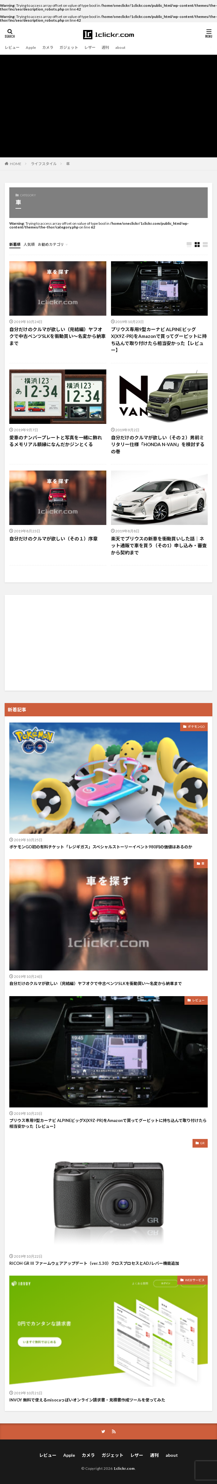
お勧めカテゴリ (51, 244)
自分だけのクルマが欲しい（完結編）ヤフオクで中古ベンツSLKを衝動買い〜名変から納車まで (57, 336)
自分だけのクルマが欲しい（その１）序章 (53, 538)
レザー (89, 47)
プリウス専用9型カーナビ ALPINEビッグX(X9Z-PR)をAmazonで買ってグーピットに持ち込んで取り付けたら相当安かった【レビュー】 (159, 339)
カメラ (47, 47)
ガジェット (69, 47)
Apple (31, 47)
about (120, 47)
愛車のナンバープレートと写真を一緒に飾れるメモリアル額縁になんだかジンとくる (55, 441)
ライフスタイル (44, 163)
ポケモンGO (196, 726)
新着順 (14, 244)
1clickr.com (124, 1468)
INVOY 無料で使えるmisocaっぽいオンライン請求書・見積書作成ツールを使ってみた (87, 1399)
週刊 (105, 47)
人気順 (29, 244)
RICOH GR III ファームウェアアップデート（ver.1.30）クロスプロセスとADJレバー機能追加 (94, 1263)
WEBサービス (195, 1280)
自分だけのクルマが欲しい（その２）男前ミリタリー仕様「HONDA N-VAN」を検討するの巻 (158, 444)
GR (202, 1143)
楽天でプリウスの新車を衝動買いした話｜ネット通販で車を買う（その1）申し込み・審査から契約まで (159, 545)
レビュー (12, 47)
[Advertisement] (108, 101)
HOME (15, 163)
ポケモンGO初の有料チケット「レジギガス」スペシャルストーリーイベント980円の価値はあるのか (100, 846)
